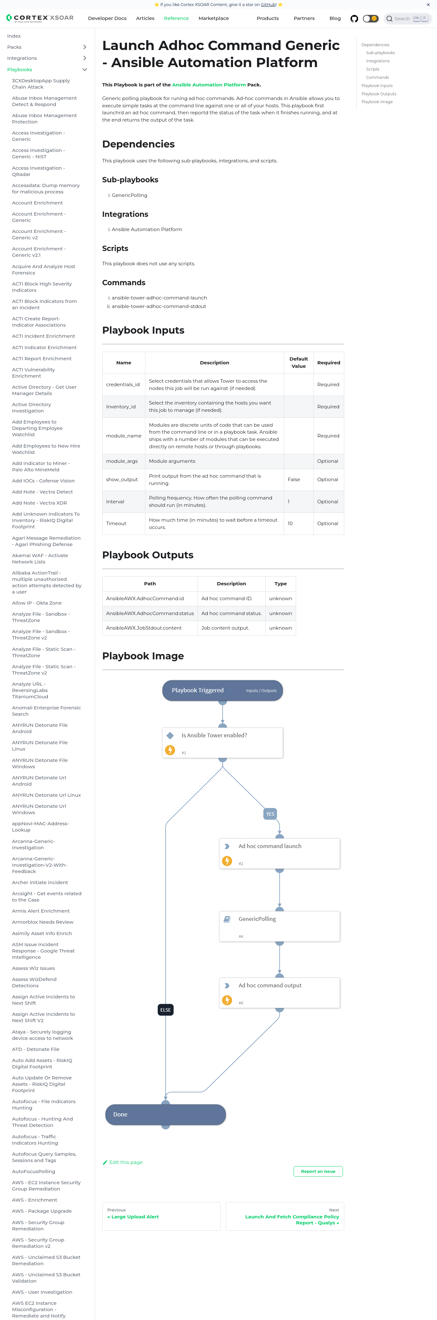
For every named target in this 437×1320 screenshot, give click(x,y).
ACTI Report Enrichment (42, 358)
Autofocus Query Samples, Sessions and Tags (44, 1157)
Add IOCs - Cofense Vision (43, 481)
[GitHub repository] (354, 19)
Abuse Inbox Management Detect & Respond (44, 101)
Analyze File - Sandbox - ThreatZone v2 (41, 634)
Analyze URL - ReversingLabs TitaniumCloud (30, 690)
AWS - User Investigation (42, 1292)
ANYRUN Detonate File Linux (40, 745)
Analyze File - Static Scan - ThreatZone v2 (44, 669)
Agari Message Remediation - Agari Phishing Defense (46, 541)
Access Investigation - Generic (38, 136)
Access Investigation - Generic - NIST (38, 153)
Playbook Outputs (378, 93)
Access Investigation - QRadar (38, 171)
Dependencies (375, 44)
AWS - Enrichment (34, 1200)
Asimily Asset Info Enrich (42, 933)
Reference (176, 18)
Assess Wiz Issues (33, 968)
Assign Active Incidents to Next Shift (43, 1000)
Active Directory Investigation (31, 407)
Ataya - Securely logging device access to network (42, 1035)
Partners (304, 18)
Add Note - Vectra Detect (42, 492)
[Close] (428, 4)
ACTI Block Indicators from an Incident (44, 304)
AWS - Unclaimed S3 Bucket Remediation (46, 1260)
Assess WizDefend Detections (34, 982)
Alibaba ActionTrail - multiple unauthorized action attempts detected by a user (46, 582)
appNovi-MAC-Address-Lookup (40, 826)
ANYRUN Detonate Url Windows (39, 809)
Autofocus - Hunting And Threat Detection (42, 1122)
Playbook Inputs (377, 85)
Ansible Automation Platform (209, 85)
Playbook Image (377, 101)
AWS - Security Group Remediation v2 (38, 1243)
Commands (377, 77)
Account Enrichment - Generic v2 (39, 234)
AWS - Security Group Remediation (38, 1225)
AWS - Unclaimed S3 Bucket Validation (46, 1278)
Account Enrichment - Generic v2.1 (39, 252)
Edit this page (122, 1162)
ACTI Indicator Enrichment (44, 347)
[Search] (408, 18)
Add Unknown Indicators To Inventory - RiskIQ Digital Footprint (46, 520)
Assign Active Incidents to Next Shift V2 (43, 1017)
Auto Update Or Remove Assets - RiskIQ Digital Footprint (42, 1084)
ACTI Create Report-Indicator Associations (39, 322)
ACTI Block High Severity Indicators (42, 287)
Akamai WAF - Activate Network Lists (40, 558)
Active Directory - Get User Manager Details (44, 390)
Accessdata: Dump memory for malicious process (46, 188)
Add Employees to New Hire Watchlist (46, 449)
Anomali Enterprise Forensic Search (46, 711)
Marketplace (214, 18)
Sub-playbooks (380, 52)
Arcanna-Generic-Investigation (33, 844)
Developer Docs (107, 18)
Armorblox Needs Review (42, 922)
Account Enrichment (37, 203)
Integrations (22, 58)
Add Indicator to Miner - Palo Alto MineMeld (41, 466)
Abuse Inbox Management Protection (44, 118)
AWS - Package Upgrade (42, 1211)
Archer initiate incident (40, 882)
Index (14, 36)
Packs (14, 47)
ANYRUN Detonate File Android (40, 728)
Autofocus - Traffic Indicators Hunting (35, 1140)
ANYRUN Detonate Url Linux (46, 795)
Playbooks (19, 69)
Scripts (372, 69)
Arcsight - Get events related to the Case (47, 896)
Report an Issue (318, 1171)
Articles (145, 18)
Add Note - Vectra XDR (39, 503)
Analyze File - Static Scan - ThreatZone (44, 652)
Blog (335, 18)
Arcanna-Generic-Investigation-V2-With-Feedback (39, 865)
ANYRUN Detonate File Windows (40, 763)
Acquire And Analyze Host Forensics (43, 269)
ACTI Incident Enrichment (43, 336)
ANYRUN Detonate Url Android (39, 781)
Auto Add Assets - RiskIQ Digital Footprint (42, 1063)
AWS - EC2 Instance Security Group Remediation (46, 1185)
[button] (371, 18)
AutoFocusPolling (33, 1171)
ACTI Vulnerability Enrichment (33, 373)
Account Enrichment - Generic (39, 217)
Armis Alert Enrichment (41, 911)
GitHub (268, 4)
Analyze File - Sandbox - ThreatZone (41, 617)
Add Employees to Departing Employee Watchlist (37, 428)
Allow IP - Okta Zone (37, 603)
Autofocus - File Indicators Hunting (44, 1104)
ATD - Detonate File (36, 1049)
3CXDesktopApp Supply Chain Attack (41, 84)
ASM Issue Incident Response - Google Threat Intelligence (43, 950)
